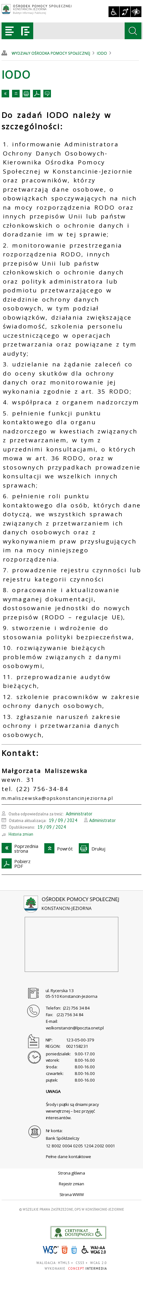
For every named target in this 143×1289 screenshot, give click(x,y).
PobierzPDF (36, 93)
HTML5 (64, 1250)
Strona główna (71, 1173)
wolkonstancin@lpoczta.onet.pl (75, 1028)
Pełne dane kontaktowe (68, 1156)
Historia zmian (21, 834)
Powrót (16, 93)
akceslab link (78, 1232)
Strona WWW (71, 1194)
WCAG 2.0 (94, 1250)
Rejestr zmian (71, 1184)
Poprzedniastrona (5, 93)
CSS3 (74, 1250)
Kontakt (47, 93)
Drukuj (26, 93)
